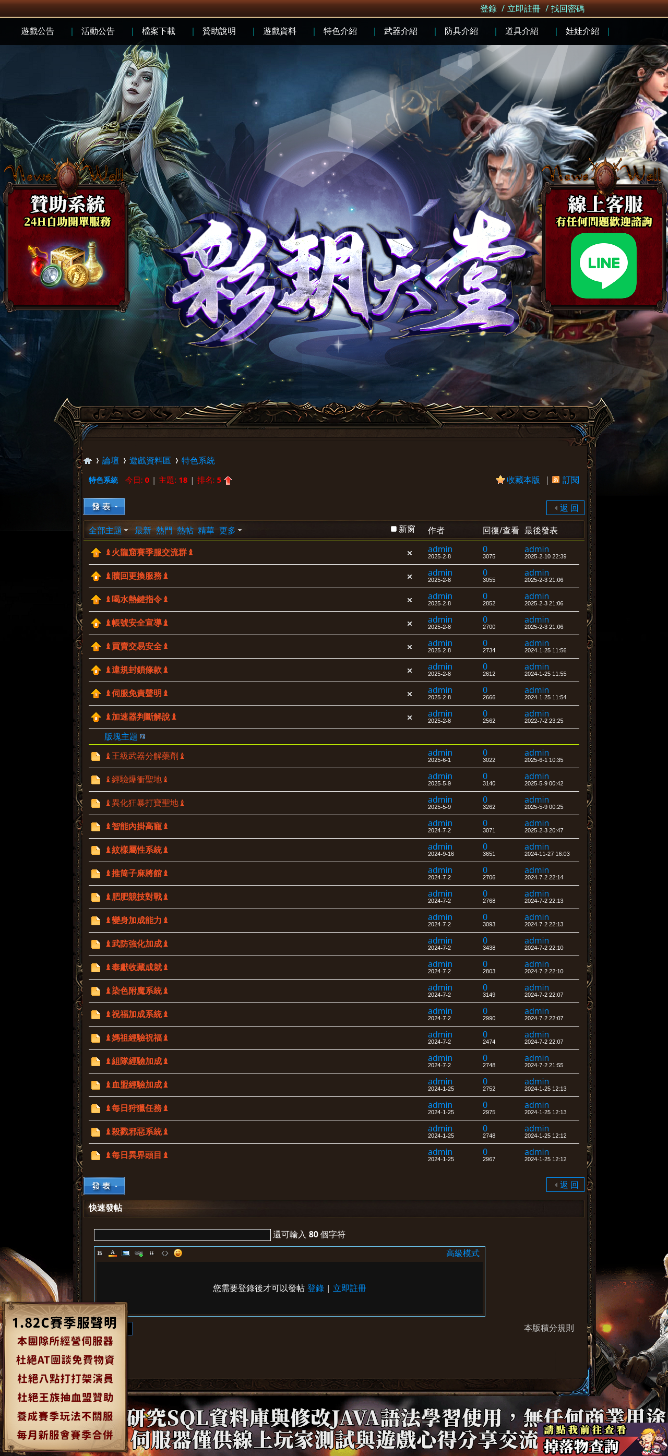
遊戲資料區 (150, 460)
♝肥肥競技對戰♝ (136, 896)
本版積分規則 (549, 1327)
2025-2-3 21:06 (544, 580)
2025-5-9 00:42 (544, 783)
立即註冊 (524, 8)
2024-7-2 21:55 (544, 1065)
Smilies (178, 1253)
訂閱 (571, 479)
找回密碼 (567, 8)
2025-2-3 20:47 (544, 830)
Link (139, 1253)
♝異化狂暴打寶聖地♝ (145, 802)
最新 (143, 530)
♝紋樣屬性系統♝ (136, 849)
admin (440, 549)
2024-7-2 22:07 (544, 995)
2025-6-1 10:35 (544, 760)
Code (165, 1253)
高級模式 (463, 1253)
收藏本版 (524, 479)
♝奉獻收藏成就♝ (136, 967)
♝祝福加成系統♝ (136, 1014)
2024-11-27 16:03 (547, 854)
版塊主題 (121, 736)
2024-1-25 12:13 (545, 1088)
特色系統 (198, 460)
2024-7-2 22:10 (544, 948)
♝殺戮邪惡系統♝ (136, 1131)
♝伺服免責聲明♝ (136, 693)
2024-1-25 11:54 (545, 697)
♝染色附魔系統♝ (136, 990)
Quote (152, 1253)
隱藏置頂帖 (410, 553)
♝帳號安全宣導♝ (136, 622)
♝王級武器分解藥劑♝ (145, 755)
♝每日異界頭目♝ (136, 1155)
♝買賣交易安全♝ (136, 646)
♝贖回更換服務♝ (136, 575)
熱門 (164, 530)
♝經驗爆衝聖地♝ (136, 779)
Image (126, 1253)
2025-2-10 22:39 (545, 556)
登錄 (488, 8)
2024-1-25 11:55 (545, 674)
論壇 (110, 460)
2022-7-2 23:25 (544, 721)
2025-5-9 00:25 (544, 807)
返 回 (569, 508)
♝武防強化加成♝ (136, 943)
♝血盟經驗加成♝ (136, 1084)
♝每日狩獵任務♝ (136, 1108)
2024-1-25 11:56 (545, 650)
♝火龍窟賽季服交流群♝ (149, 552)
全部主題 (105, 530)
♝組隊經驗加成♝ (136, 1061)
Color (113, 1253)
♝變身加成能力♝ (136, 920)
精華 (206, 530)
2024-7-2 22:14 (544, 877)
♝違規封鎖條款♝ (136, 669)
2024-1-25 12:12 (545, 1135)
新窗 (407, 528)
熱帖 (185, 530)
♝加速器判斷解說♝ (140, 716)
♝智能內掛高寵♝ (136, 826)
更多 (227, 530)
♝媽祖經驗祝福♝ (136, 1037)
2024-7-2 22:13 (544, 901)
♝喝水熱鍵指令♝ (136, 599)
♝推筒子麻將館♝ (136, 873)
